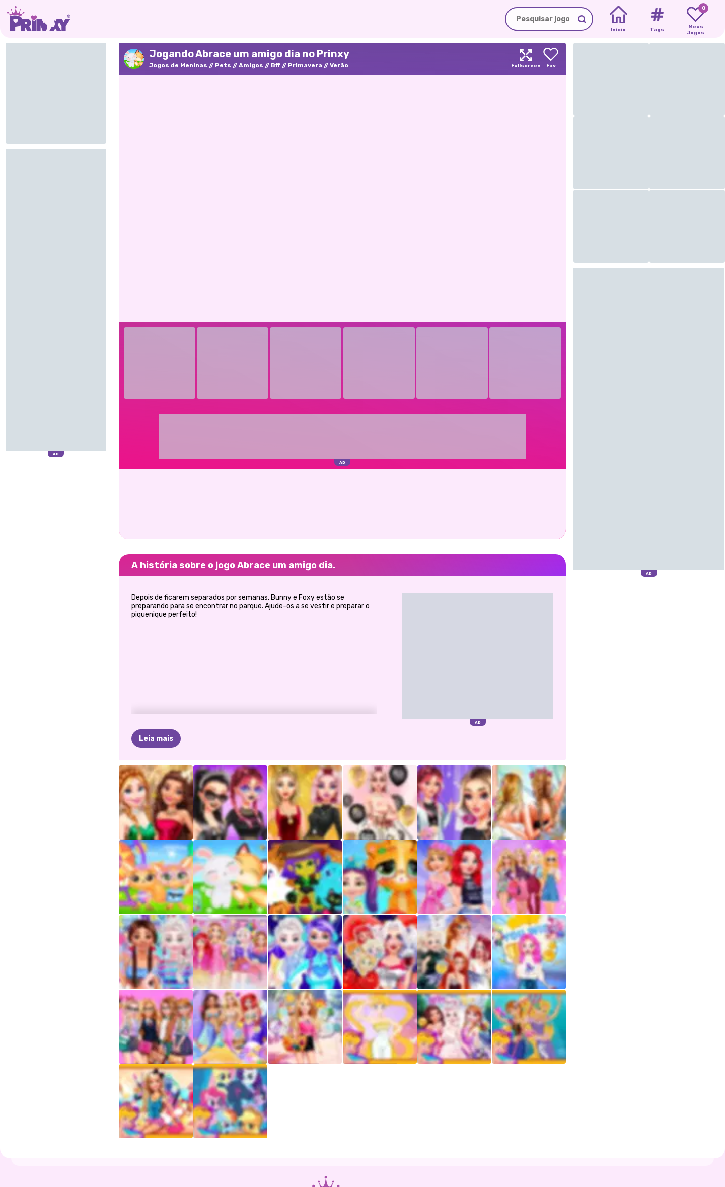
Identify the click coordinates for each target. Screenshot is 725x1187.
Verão (339, 65)
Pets (223, 65)
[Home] (618, 19)
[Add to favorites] (550, 58)
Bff (275, 65)
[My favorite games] (695, 19)
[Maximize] (525, 58)
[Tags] (656, 19)
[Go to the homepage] (35, 19)
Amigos (251, 65)
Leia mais (156, 738)
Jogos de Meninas (178, 65)
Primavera (305, 65)
